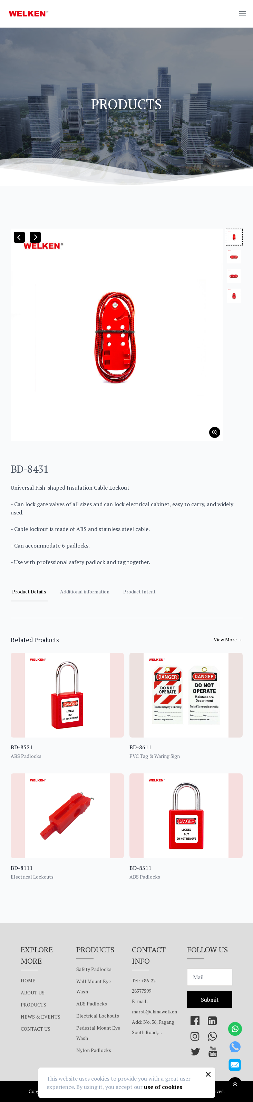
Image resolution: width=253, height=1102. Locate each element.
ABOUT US (33, 992)
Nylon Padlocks (93, 1050)
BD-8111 (22, 868)
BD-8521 (22, 747)
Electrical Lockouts (97, 1015)
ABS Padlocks (91, 1003)
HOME (28, 980)
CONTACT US (35, 1028)
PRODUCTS (33, 1004)
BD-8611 (140, 747)
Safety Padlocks (93, 969)
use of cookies (163, 1087)
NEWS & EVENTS (40, 1016)
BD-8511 (140, 868)
